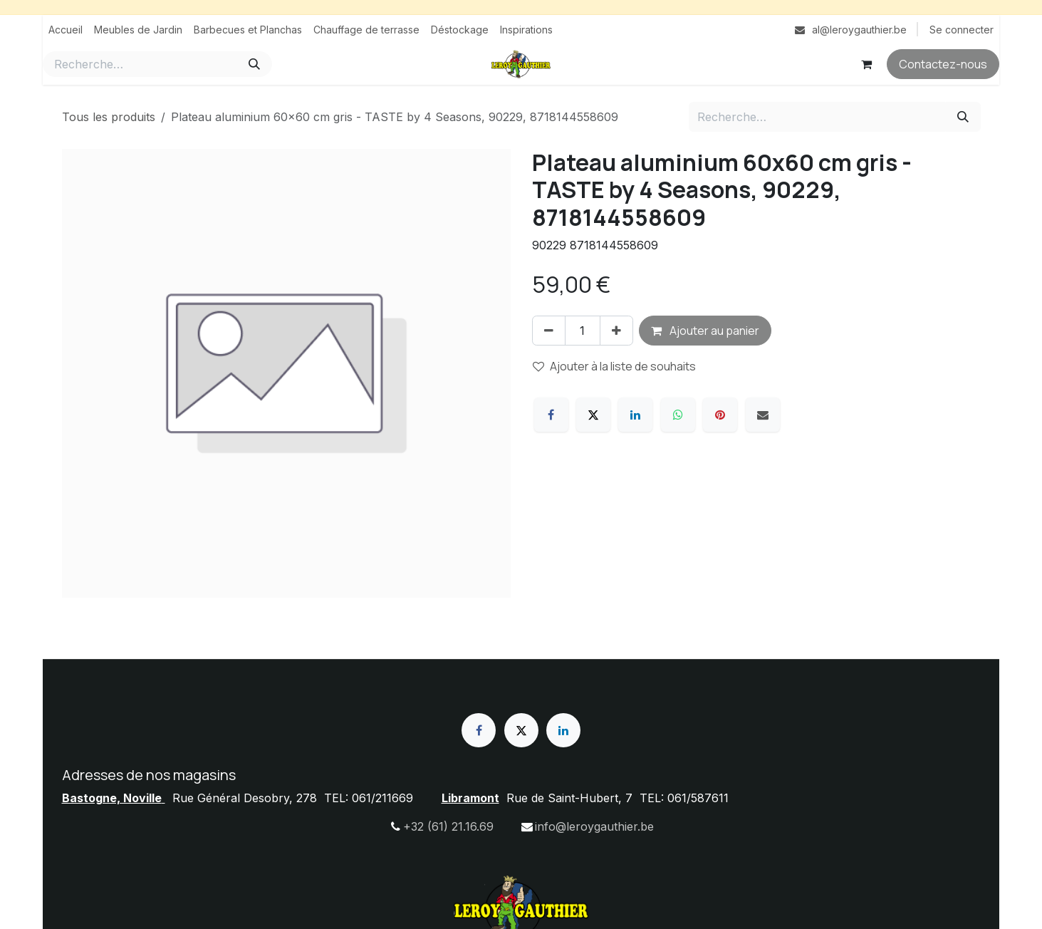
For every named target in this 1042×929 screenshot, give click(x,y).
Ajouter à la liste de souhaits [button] (614, 366)
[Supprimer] (549, 331)
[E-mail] (763, 415)
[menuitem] (65, 29)
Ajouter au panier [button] (705, 330)
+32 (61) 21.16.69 (448, 826)
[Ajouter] (616, 331)
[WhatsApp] (678, 415)
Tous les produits (108, 117)
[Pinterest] (720, 415)
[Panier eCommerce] (866, 64)
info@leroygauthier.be (594, 826)
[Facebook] (551, 415)
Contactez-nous (943, 64)
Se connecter (961, 30)
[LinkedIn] (635, 415)
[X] (593, 415)
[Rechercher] (254, 64)
